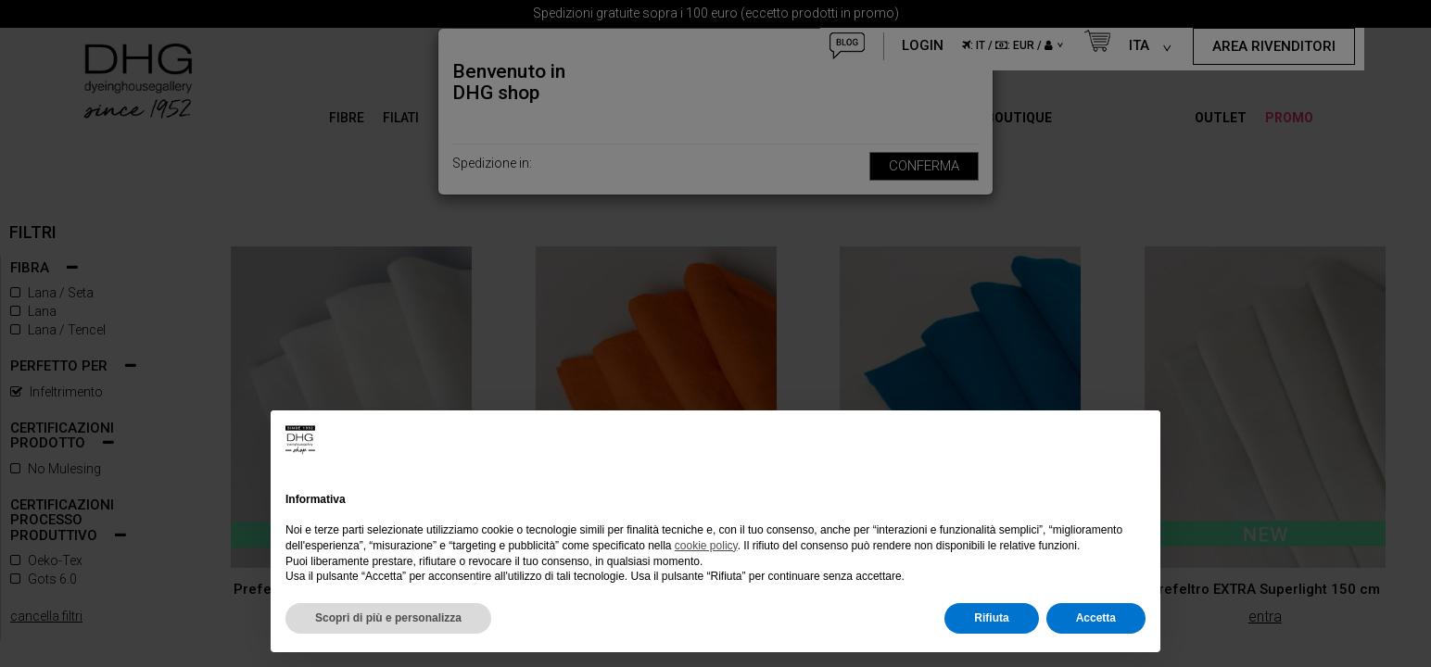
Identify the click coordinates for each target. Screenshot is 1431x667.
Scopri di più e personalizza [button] (388, 617)
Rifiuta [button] (991, 617)
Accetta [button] (1096, 617)
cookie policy (706, 545)
